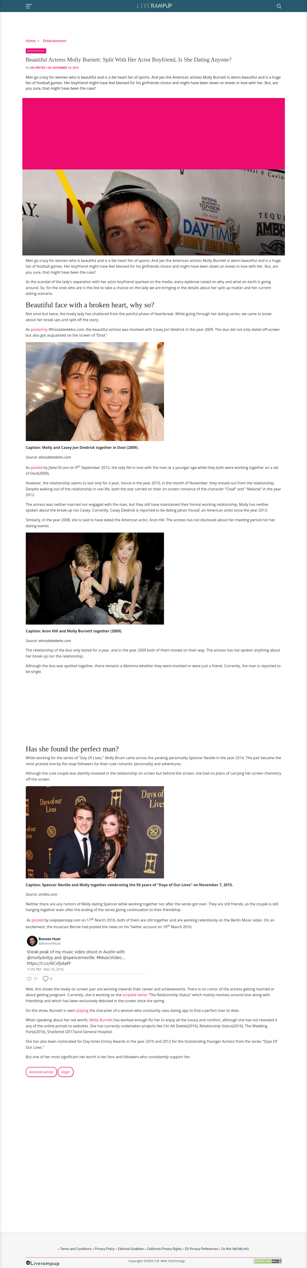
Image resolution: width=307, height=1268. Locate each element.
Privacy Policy (105, 1249)
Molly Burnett (101, 1019)
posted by (39, 329)
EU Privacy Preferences (201, 1249)
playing (81, 1010)
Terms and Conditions (76, 1249)
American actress (41, 1072)
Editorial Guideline (131, 1249)
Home (31, 41)
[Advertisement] (153, 130)
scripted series (135, 994)
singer (65, 1072)
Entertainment (54, 41)
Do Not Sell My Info (235, 1249)
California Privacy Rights (164, 1249)
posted (37, 467)
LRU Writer (37, 67)
